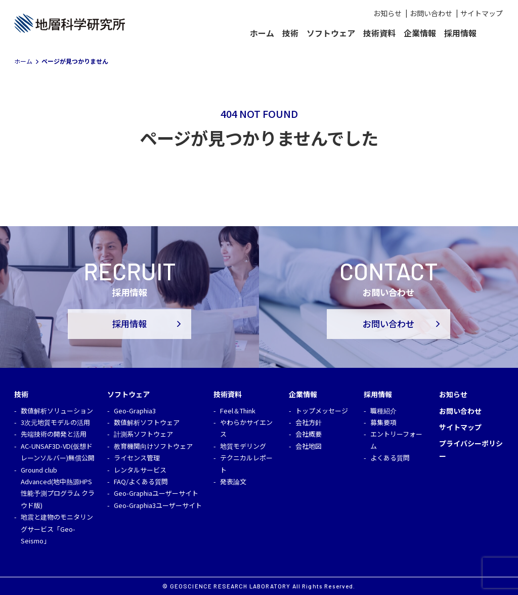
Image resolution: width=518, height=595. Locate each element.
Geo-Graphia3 (135, 410)
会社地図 (308, 446)
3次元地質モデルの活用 (55, 422)
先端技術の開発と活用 (54, 434)
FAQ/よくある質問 (141, 481)
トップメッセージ (321, 410)
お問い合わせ (431, 13)
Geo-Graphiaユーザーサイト (156, 493)
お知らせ (387, 13)
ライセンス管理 (137, 457)
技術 (290, 33)
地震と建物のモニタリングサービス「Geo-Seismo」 (57, 528)
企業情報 (420, 33)
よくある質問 (390, 457)
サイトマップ (481, 13)
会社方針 (308, 422)
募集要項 (383, 422)
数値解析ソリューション (57, 410)
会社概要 (308, 434)
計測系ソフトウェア (143, 434)
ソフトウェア (331, 33)
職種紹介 (383, 410)
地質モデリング (243, 446)
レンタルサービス (140, 470)
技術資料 (379, 33)
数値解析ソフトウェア (147, 422)
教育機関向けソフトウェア (153, 446)
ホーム (262, 33)
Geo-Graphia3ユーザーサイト (158, 505)
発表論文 (233, 481)
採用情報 (460, 33)
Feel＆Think (237, 410)
